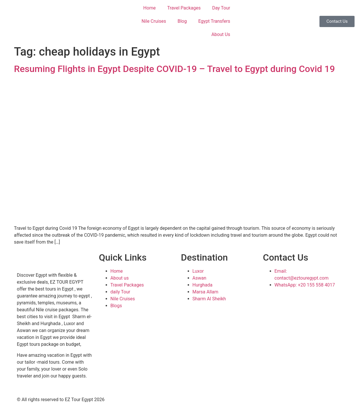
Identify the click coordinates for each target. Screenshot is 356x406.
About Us (220, 34)
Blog (182, 21)
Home (149, 8)
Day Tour (221, 8)
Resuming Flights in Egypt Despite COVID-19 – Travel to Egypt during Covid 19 (174, 68)
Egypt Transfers (214, 21)
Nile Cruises (154, 21)
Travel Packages (184, 8)
